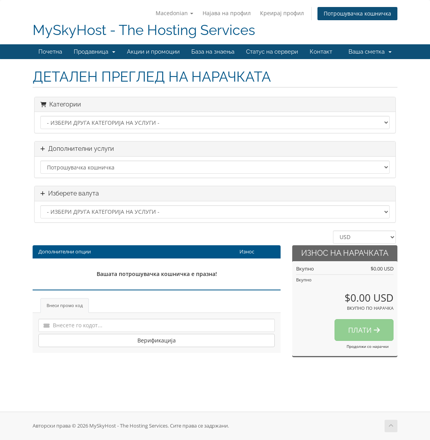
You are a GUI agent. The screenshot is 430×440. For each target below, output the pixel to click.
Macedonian (174, 13)
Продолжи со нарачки (367, 346)
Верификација (156, 340)
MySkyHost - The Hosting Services (144, 30)
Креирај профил (282, 13)
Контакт (321, 51)
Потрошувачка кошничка (357, 13)
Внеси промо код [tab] (65, 305)
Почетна (50, 51)
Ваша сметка (370, 51)
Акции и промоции (153, 51)
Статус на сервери (272, 51)
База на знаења (212, 51)
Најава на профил (227, 13)
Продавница (94, 51)
